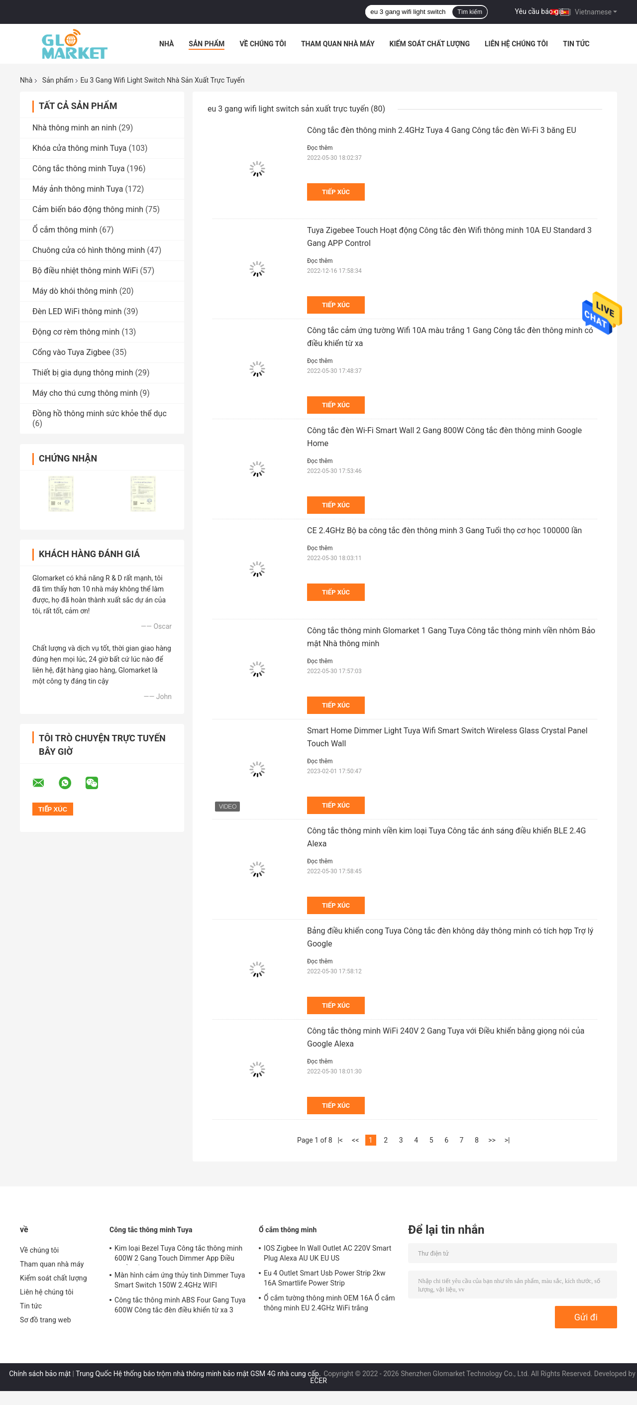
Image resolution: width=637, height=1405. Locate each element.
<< (355, 1140)
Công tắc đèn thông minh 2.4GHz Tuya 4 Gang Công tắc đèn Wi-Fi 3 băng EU (441, 130)
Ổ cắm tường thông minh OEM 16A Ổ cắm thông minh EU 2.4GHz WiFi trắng (329, 1303)
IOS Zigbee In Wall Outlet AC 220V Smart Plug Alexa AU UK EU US (327, 1253)
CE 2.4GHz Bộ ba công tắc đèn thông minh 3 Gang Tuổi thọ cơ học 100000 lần (444, 530)
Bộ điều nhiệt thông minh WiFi (85, 270)
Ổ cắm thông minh (65, 229)
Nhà (166, 44)
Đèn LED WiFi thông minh (77, 311)
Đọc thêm (320, 147)
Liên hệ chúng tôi (516, 44)
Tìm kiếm (469, 11)
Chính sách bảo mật (40, 1374)
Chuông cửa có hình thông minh (88, 250)
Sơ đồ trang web (45, 1320)
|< (340, 1140)
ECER (318, 1381)
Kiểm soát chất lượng (430, 44)
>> (492, 1140)
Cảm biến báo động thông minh (87, 209)
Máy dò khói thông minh (74, 291)
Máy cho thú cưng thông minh (85, 393)
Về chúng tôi (262, 44)
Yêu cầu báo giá (539, 11)
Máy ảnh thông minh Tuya (77, 189)
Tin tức (576, 44)
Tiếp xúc (336, 192)
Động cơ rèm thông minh (75, 332)
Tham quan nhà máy (338, 44)
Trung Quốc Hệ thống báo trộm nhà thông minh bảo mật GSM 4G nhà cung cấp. (199, 1374)
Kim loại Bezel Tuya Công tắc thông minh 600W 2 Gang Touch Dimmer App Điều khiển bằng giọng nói (178, 1254)
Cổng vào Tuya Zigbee (71, 352)
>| (507, 1140)
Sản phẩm (206, 44)
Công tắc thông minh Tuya (78, 168)
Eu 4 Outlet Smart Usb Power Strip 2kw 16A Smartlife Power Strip (325, 1278)
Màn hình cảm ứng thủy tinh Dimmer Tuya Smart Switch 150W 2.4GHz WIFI (179, 1280)
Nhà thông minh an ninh (74, 127)
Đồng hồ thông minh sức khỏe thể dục (99, 413)
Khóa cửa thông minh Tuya (79, 148)
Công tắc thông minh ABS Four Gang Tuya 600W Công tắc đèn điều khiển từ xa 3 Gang (180, 1306)
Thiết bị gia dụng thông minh (82, 372)
